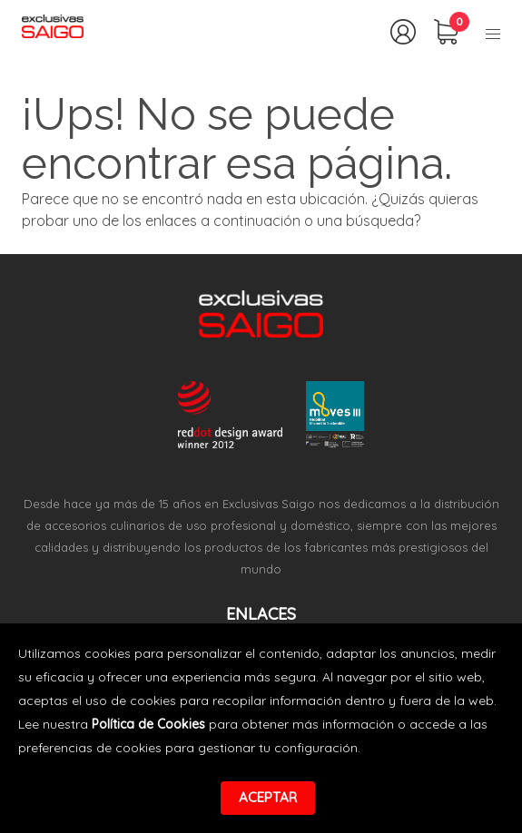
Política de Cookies (148, 724)
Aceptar (268, 797)
